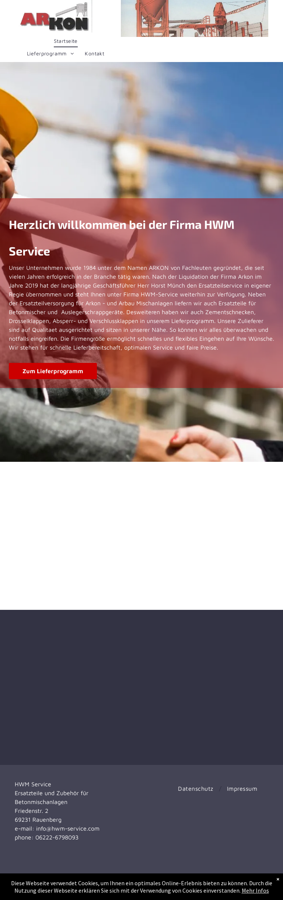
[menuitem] (65, 41)
